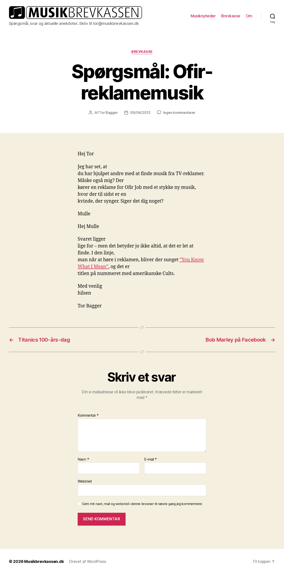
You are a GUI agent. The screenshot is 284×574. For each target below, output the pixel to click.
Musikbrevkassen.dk (44, 561)
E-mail (150, 459)
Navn (83, 459)
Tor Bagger (108, 112)
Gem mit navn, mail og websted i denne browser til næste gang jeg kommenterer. (142, 504)
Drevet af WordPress (87, 561)
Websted (85, 481)
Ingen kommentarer (179, 112)
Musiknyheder (203, 16)
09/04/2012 (140, 112)
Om (249, 16)
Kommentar (88, 416)
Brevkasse (230, 16)
